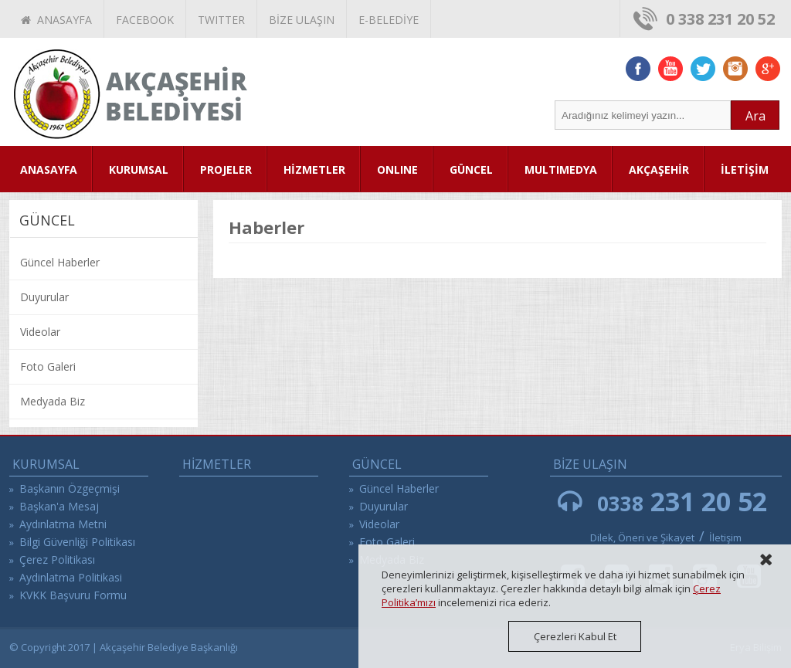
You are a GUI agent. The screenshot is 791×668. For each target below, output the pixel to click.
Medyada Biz (52, 401)
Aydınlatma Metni (63, 524)
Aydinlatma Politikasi (70, 577)
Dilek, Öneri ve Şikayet (642, 537)
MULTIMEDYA (561, 169)
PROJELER (226, 169)
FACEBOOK (145, 19)
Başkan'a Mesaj (59, 506)
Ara (755, 115)
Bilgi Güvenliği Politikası (77, 541)
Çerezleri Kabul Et (575, 636)
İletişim (725, 537)
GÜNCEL (471, 169)
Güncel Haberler (60, 262)
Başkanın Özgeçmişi (69, 488)
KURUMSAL (138, 169)
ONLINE (397, 169)
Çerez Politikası (57, 559)
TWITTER (221, 19)
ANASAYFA (56, 19)
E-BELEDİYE (388, 19)
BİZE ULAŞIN (301, 19)
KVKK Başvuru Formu (73, 595)
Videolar (40, 331)
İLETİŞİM (745, 169)
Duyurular (44, 297)
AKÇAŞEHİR (659, 169)
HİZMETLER (314, 169)
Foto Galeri (48, 366)
